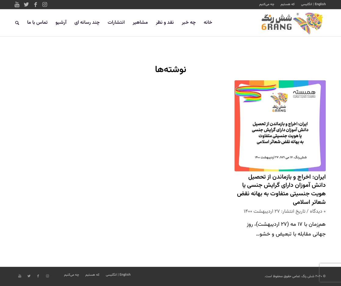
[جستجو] (17, 22)
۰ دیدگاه (318, 211)
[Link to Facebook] (35, 4)
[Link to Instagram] (44, 4)
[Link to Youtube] (17, 4)
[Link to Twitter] (26, 4)
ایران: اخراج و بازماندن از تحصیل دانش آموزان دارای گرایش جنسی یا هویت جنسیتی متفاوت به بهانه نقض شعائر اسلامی (281, 190)
